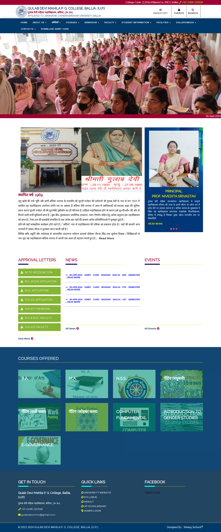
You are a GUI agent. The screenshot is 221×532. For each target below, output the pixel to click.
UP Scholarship (93, 506)
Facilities (163, 22)
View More (25, 338)
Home (24, 22)
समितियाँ (56, 22)
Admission (91, 22)
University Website (96, 492)
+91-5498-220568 (191, 2)
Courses (72, 22)
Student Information (136, 22)
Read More (155, 223)
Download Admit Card (55, 29)
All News (72, 328)
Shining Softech (193, 527)
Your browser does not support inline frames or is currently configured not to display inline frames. (103, 293)
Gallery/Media (186, 22)
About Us (40, 22)
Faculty (110, 22)
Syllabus (89, 497)
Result (87, 501)
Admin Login (91, 510)
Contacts (28, 29)
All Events (152, 328)
